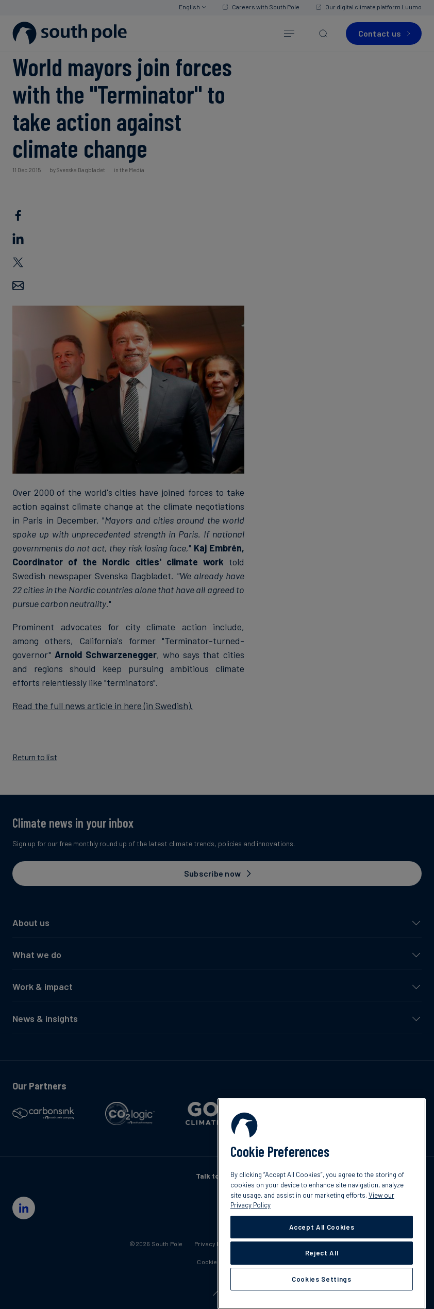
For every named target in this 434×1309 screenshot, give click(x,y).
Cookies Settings (322, 1279)
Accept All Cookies (322, 1227)
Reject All (322, 1253)
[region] (322, 1203)
